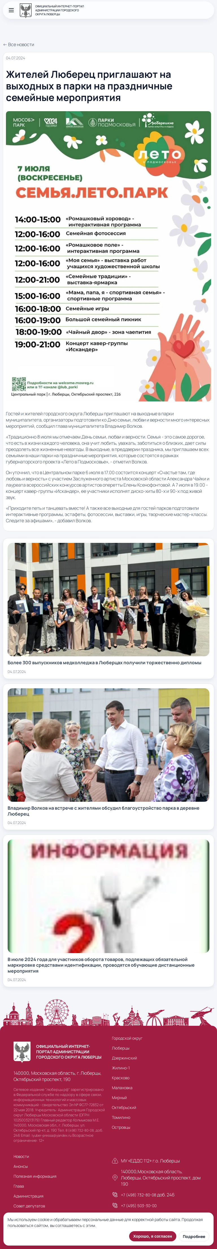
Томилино (121, 1117)
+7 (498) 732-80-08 (138, 1195)
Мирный (119, 1097)
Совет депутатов (29, 1206)
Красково (120, 1077)
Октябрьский (124, 1107)
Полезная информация (35, 1176)
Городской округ (127, 1038)
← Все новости (18, 44)
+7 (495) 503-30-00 (139, 1205)
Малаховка (122, 1087)
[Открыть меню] (11, 10)
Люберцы (120, 1048)
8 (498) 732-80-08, (80, 1130)
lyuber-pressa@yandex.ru (51, 1135)
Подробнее (194, 1236)
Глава (19, 1186)
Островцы (121, 1127)
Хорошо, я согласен (152, 1236)
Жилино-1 (121, 1067)
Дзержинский (124, 1058)
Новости (21, 1156)
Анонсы (21, 1166)
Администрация (29, 1196)
